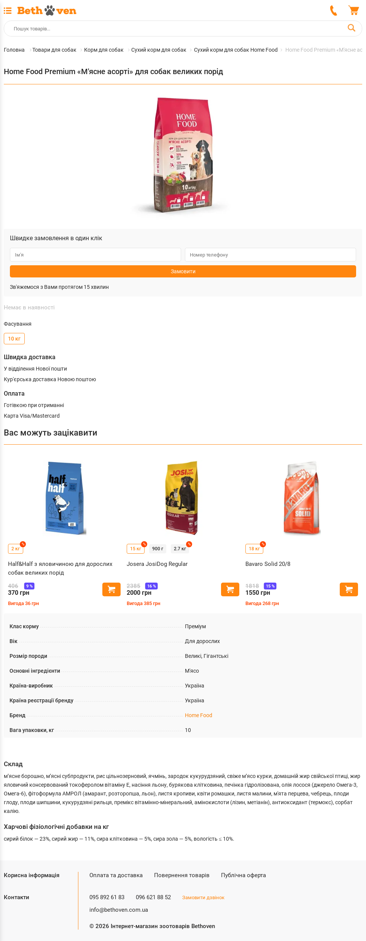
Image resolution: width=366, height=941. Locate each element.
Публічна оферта (243, 875)
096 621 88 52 (153, 897)
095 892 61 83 (106, 897)
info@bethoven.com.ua (118, 909)
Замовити (183, 271)
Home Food (198, 715)
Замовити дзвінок (203, 897)
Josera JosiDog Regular (157, 564)
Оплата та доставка (116, 875)
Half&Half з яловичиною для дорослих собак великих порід (60, 568)
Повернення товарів (182, 875)
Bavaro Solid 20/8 (267, 564)
